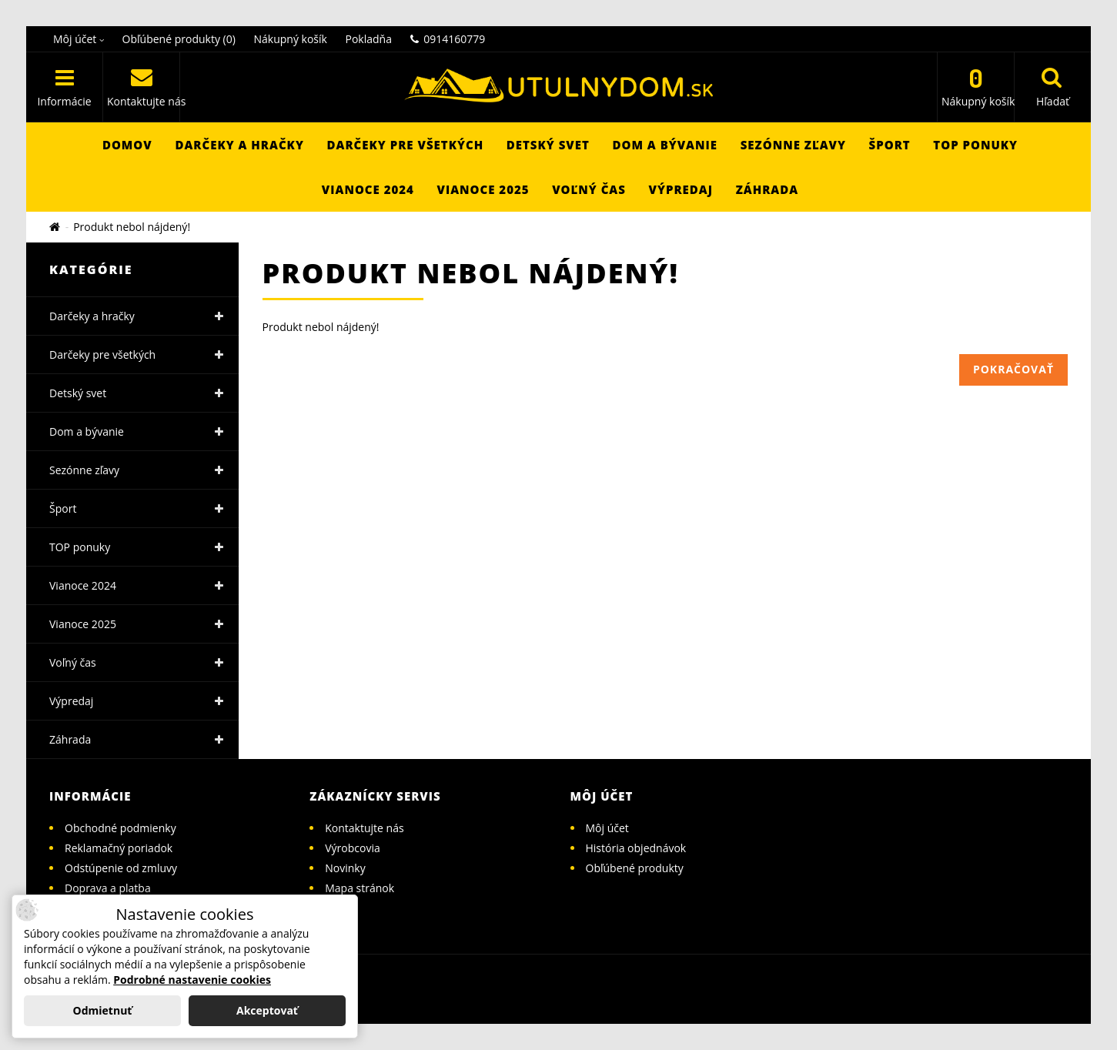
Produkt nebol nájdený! (131, 226)
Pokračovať (1013, 369)
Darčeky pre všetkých (405, 144)
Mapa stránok (359, 888)
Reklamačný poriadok (118, 848)
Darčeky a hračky (239, 144)
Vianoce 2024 (368, 189)
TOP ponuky (975, 144)
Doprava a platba (108, 888)
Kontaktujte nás (364, 828)
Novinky (345, 868)
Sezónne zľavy (793, 144)
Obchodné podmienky (120, 828)
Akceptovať (267, 1010)
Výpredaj (681, 189)
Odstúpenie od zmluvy (121, 868)
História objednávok (636, 848)
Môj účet (607, 828)
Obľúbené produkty (635, 868)
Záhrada (767, 189)
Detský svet (548, 144)
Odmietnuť (102, 1010)
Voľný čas (589, 189)
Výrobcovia (352, 848)
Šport (890, 144)
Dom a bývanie (665, 144)
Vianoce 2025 (483, 189)
